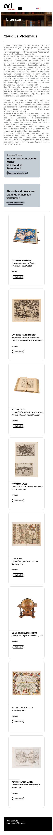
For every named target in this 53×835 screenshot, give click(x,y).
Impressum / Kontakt (16, 823)
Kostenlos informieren (17, 173)
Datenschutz (12, 821)
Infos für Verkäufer (15, 203)
